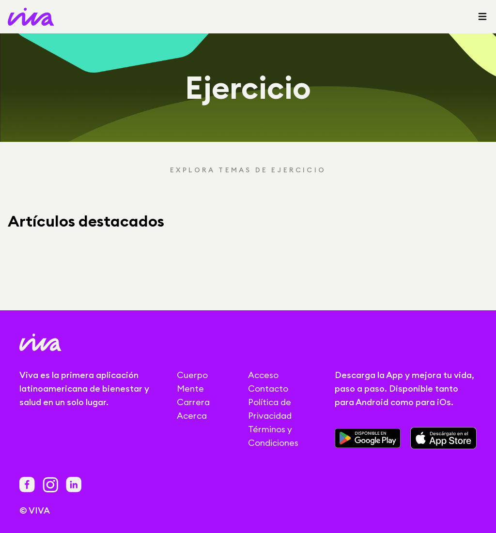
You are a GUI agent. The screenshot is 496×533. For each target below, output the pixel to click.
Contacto (268, 388)
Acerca (192, 415)
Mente (190, 388)
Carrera (193, 402)
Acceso (263, 375)
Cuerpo (192, 375)
